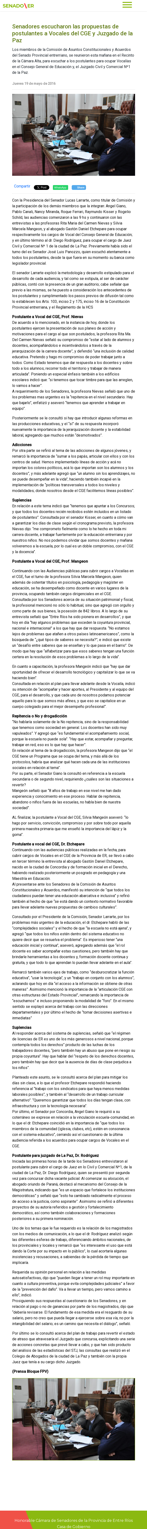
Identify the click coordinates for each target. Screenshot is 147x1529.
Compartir (22, 186)
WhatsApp (60, 187)
